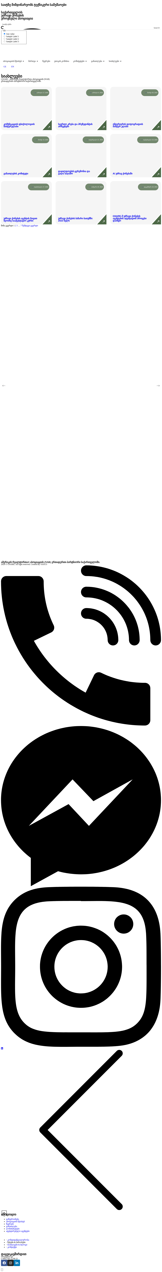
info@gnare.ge (7, 1257)
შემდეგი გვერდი (30, 226)
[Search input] (81, 24)
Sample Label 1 (11, 36)
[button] (3, 385)
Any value (9, 34)
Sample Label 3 (11, 41)
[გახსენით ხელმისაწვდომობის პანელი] (2, 1269)
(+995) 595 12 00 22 (9, 1259)
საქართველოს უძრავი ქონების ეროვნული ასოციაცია (17, 15)
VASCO (43, 564)
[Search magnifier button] (159, 28)
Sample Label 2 (11, 39)
